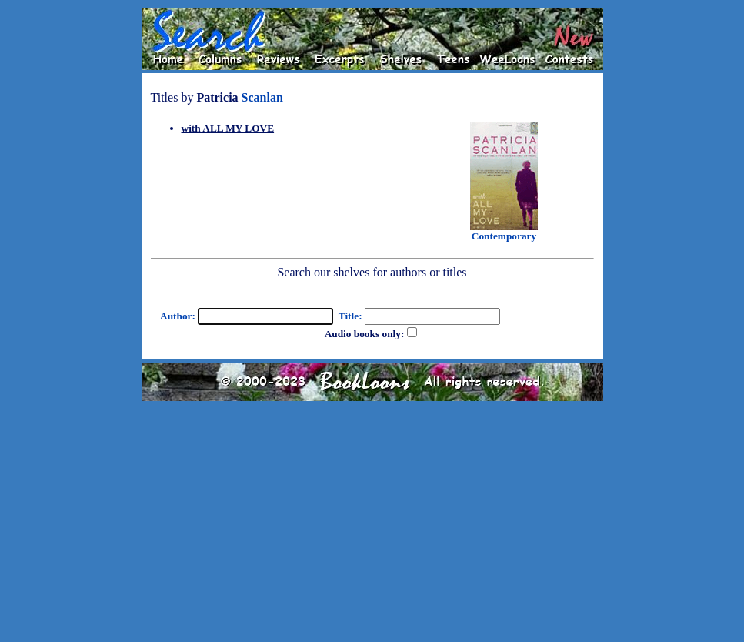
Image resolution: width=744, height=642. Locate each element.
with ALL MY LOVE (228, 128)
